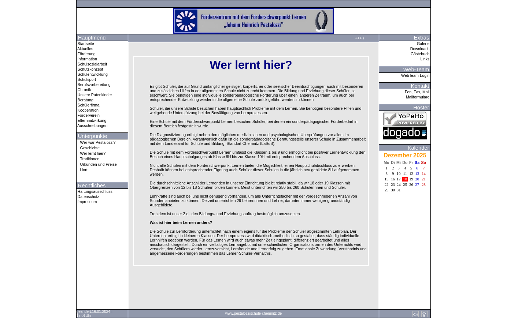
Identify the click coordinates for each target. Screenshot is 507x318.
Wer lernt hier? (91, 153)
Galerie (423, 43)
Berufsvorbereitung (94, 84)
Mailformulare (418, 97)
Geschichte (88, 147)
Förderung (86, 54)
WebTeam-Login (415, 75)
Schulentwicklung (92, 74)
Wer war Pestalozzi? (96, 142)
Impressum (87, 201)
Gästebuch (421, 54)
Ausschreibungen (92, 125)
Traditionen (88, 158)
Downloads (420, 48)
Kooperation (88, 110)
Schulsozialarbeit (92, 64)
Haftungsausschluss (94, 191)
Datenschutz (88, 196)
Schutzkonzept (90, 69)
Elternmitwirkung (92, 120)
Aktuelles (85, 48)
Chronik (84, 89)
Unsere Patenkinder (94, 95)
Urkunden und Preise (97, 164)
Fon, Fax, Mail (417, 92)
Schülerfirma (88, 105)
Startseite (85, 43)
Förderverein (88, 115)
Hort (82, 169)
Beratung (85, 100)
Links (426, 59)
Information (87, 59)
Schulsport (86, 79)
